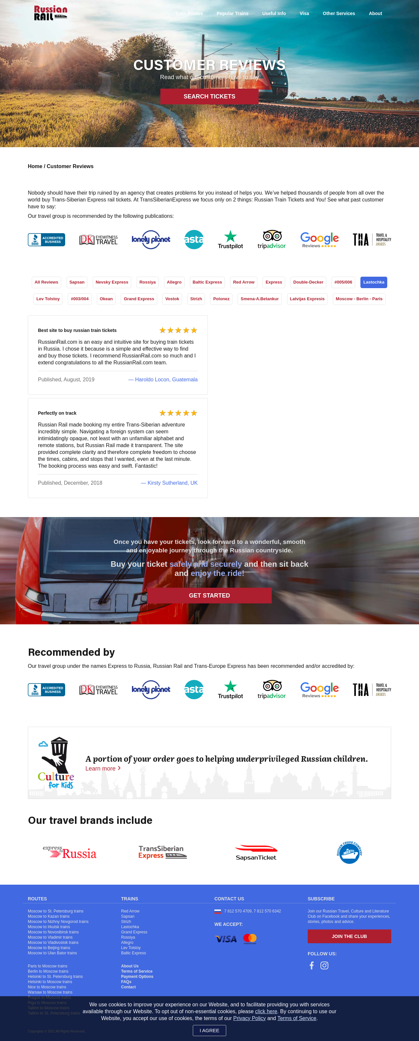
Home (36, 166)
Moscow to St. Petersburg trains (55, 911)
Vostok (172, 298)
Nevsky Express (112, 282)
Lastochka (373, 282)
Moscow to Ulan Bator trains (52, 953)
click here (266, 1011)
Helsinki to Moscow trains (50, 982)
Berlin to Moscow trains (48, 971)
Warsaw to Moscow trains (50, 992)
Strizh (196, 298)
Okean (106, 298)
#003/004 (79, 298)
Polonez (221, 298)
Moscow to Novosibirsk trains (53, 932)
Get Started (209, 595)
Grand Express (139, 298)
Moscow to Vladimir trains (50, 937)
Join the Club (349, 936)
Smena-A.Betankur (260, 298)
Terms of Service (137, 971)
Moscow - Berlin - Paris (359, 298)
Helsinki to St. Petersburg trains (55, 976)
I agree (209, 1030)
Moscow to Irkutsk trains (49, 927)
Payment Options (137, 976)
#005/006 (343, 282)
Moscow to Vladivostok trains (53, 942)
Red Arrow (243, 282)
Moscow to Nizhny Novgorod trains (58, 921)
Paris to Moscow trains (47, 966)
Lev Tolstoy (48, 298)
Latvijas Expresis (307, 298)
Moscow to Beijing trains (49, 948)
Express (273, 282)
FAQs (126, 982)
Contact (128, 987)
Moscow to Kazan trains (48, 916)
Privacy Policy (249, 1018)
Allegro (174, 282)
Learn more (100, 768)
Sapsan (76, 282)
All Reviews (46, 282)
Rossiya (147, 282)
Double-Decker (308, 282)
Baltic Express (207, 282)
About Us (129, 966)
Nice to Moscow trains (47, 987)
